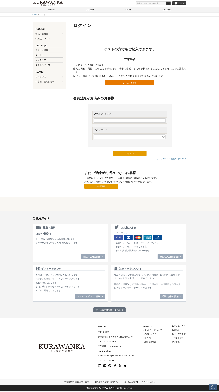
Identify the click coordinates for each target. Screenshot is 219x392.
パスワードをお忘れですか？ (171, 159)
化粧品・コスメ (42, 39)
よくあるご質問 (131, 382)
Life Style (90, 10)
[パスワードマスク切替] (163, 137)
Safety (128, 10)
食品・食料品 (41, 34)
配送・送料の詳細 (91, 257)
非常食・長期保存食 (44, 82)
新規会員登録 (139, 342)
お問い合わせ (149, 382)
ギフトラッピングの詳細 (88, 297)
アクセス (165, 342)
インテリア (40, 60)
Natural (51, 10)
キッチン (39, 56)
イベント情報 (167, 338)
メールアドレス (103, 114)
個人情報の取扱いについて (106, 382)
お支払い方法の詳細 (169, 257)
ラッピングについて (142, 331)
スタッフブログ (168, 334)
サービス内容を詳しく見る (108, 310)
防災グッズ (40, 77)
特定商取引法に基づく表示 (77, 382)
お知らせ (165, 331)
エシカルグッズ (42, 65)
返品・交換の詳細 (170, 297)
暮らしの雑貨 (41, 51)
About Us (166, 10)
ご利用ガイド (139, 334)
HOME (34, 15)
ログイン (137, 338)
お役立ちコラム (168, 327)
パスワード (101, 130)
